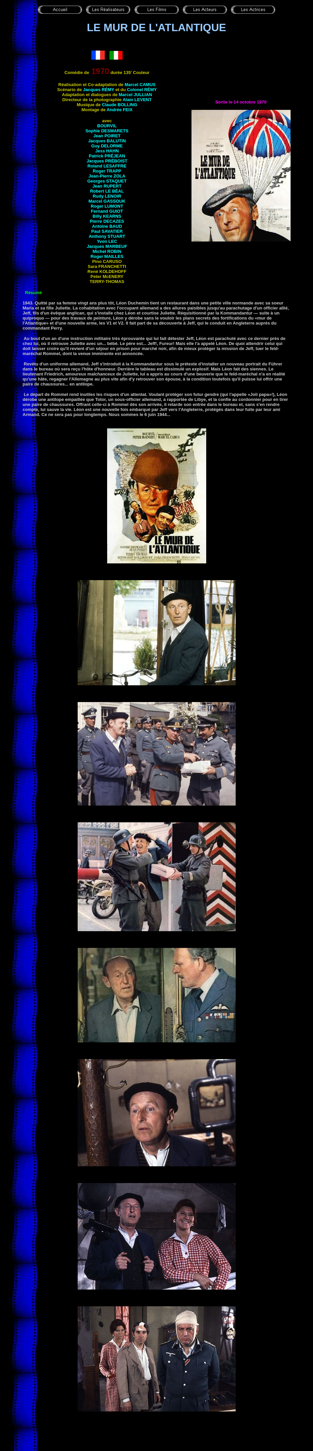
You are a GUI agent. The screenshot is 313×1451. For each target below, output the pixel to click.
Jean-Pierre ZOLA (107, 176)
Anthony (107, 236)
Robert (107, 191)
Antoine (107, 226)
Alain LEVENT (137, 99)
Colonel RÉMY (142, 89)
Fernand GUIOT (107, 211)
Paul (107, 231)
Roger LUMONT (107, 206)
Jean (107, 186)
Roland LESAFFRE (106, 165)
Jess (107, 150)
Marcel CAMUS (140, 84)
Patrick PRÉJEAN (107, 155)
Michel (107, 251)
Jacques (106, 160)
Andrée (120, 109)
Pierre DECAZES (107, 221)
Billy (107, 216)
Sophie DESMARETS (107, 130)
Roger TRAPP (107, 171)
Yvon (107, 241)
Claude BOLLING (119, 104)
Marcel (107, 201)
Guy (107, 145)
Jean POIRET (107, 135)
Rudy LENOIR (107, 196)
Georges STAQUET (107, 181)
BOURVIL (106, 125)
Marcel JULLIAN (135, 94)
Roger (106, 256)
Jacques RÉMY (98, 89)
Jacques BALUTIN (107, 140)
